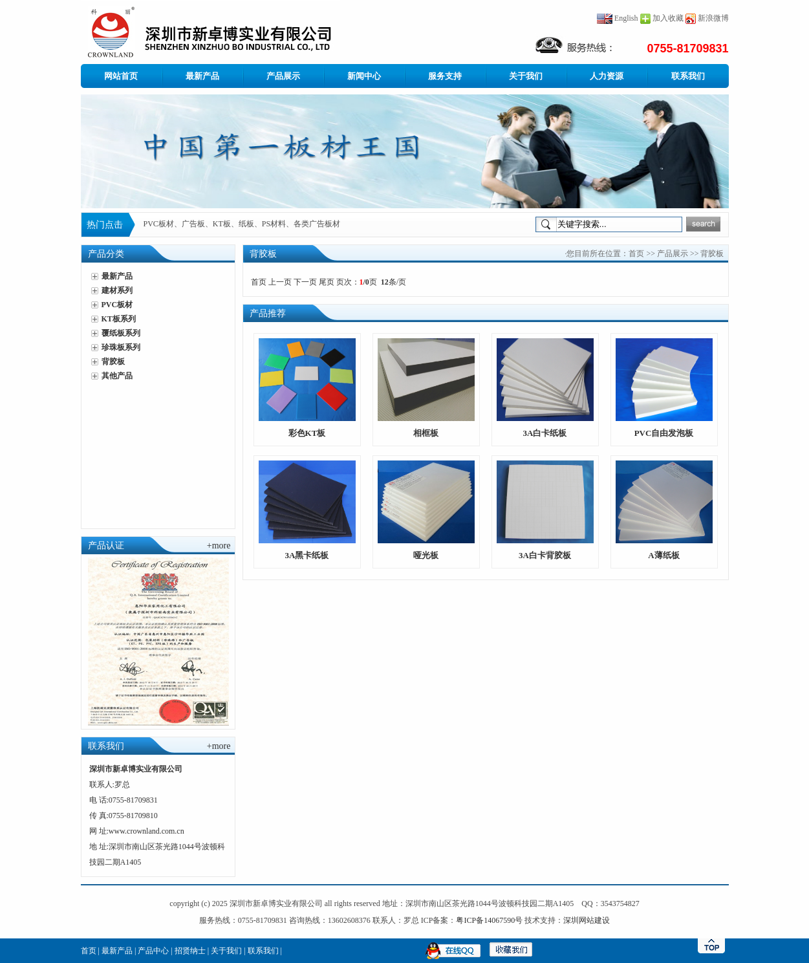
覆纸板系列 (121, 333)
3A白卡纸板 (545, 433)
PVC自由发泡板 (664, 433)
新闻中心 (364, 76)
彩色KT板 (307, 433)
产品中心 (153, 950)
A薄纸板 (663, 555)
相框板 (425, 433)
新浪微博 (713, 18)
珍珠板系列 (121, 347)
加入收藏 (668, 18)
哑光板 (425, 555)
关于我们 (526, 76)
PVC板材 (117, 304)
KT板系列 (119, 318)
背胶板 (113, 361)
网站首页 (121, 76)
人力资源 (606, 76)
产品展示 (283, 76)
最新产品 (202, 76)
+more (219, 545)
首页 (636, 253)
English (617, 18)
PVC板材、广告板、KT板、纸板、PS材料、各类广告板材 (242, 224)
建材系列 (117, 290)
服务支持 (445, 76)
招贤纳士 (190, 950)
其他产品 (117, 375)
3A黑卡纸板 (307, 555)
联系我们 (688, 76)
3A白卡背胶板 (545, 555)
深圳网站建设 (586, 920)
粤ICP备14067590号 (489, 920)
